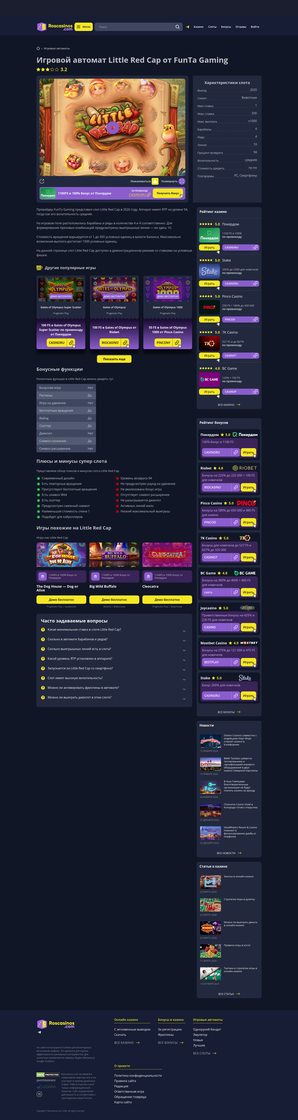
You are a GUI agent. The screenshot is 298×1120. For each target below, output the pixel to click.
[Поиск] (178, 27)
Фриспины (166, 1034)
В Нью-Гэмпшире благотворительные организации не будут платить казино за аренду (239, 786)
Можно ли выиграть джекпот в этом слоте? (79, 697)
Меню (83, 27)
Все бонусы (229, 712)
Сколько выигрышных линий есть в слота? (79, 649)
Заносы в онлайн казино (239, 876)
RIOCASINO (115, 342)
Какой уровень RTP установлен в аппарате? (80, 659)
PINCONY (169, 342)
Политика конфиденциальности (138, 1075)
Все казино (229, 405)
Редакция (121, 1086)
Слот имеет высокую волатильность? (75, 678)
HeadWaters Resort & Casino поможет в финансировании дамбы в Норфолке (240, 832)
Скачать (120, 1034)
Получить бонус (168, 193)
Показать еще (114, 359)
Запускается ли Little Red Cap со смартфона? (80, 668)
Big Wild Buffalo (102, 586)
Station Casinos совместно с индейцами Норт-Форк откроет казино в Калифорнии (240, 740)
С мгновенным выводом (132, 1029)
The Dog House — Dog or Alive (57, 588)
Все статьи (229, 994)
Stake (226, 260)
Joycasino (209, 608)
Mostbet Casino (214, 643)
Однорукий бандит (207, 1029)
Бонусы (226, 27)
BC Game (229, 368)
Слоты (212, 27)
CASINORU (62, 342)
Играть (209, 247)
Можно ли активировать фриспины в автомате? (83, 688)
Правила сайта (125, 1080)
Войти (255, 27)
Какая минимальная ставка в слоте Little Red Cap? (84, 630)
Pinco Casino (232, 296)
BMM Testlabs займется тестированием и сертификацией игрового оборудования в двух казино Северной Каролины (241, 764)
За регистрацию (170, 1029)
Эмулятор (200, 1034)
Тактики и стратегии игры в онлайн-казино (240, 970)
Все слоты (204, 1053)
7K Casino (230, 332)
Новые (198, 1040)
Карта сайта (123, 1102)
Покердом (230, 224)
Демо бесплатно (61, 296)
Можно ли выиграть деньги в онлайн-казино (240, 924)
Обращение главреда (130, 1096)
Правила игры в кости (237, 945)
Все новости (229, 853)
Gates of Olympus (114, 307)
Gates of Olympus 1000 (167, 307)
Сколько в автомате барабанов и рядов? (78, 639)
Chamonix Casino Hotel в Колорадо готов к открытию (241, 806)
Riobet (206, 468)
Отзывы (241, 27)
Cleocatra (150, 586)
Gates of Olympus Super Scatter (60, 307)
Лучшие (199, 1045)
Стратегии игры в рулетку (239, 899)
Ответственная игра (129, 1091)
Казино (198, 27)
